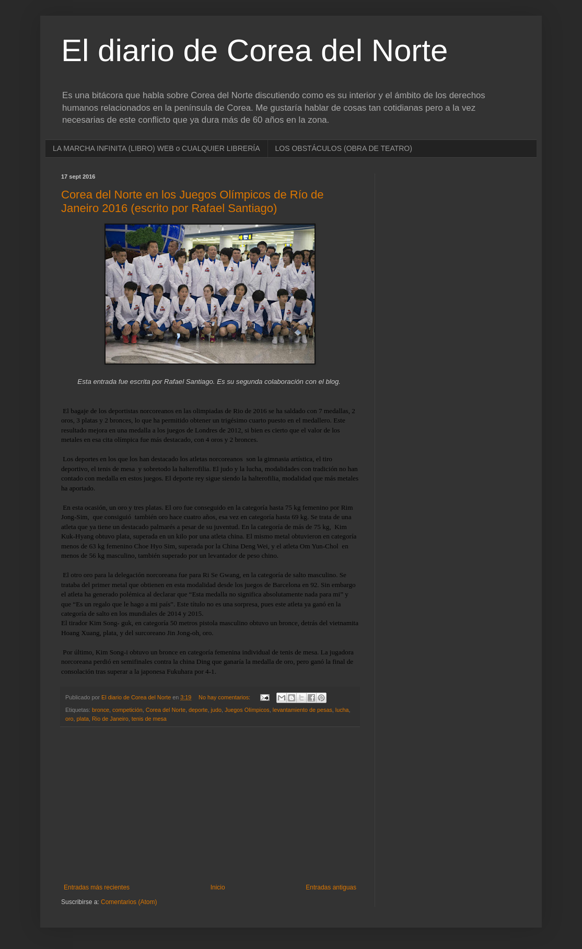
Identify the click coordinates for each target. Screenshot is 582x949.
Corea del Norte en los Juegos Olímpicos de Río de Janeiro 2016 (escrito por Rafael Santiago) (192, 201)
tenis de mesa (149, 719)
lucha (342, 710)
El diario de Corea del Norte (254, 50)
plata (83, 719)
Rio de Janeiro (110, 719)
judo (216, 710)
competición (127, 710)
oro (69, 719)
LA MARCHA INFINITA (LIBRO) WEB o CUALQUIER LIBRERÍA (156, 148)
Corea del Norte (165, 710)
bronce (100, 710)
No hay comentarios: (225, 697)
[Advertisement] (210, 805)
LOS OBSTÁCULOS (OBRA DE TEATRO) (343, 148)
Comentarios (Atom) (129, 902)
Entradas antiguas (331, 887)
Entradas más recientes (97, 887)
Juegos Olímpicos (247, 710)
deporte (198, 710)
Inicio (218, 887)
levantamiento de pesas (302, 710)
